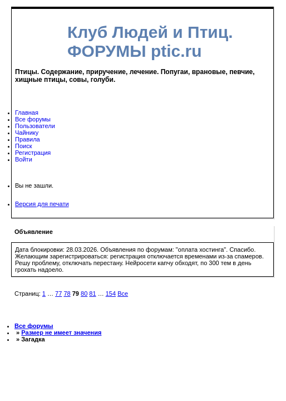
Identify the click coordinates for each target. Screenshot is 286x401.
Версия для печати (42, 203)
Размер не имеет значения (61, 332)
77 (58, 293)
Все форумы (33, 119)
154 (111, 293)
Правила (27, 139)
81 (92, 293)
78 (66, 293)
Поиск (23, 146)
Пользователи (35, 126)
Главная (26, 112)
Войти (23, 159)
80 (84, 293)
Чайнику (26, 132)
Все (122, 293)
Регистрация (33, 152)
